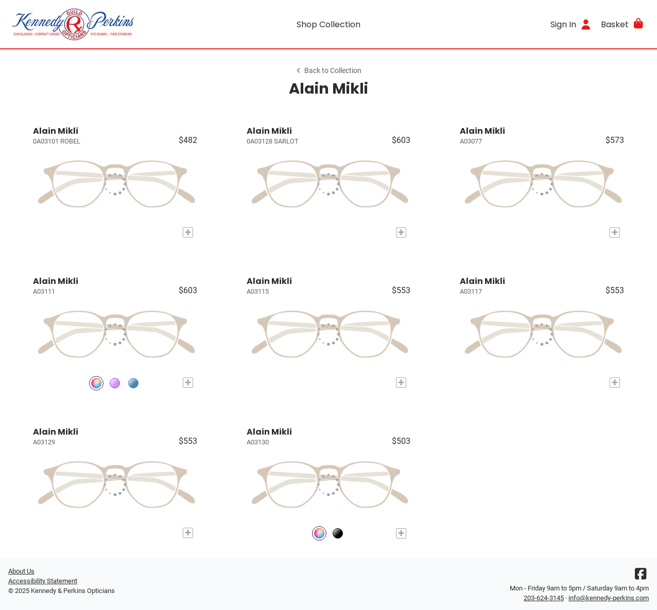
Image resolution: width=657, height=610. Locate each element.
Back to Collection (328, 70)
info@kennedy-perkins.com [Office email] (608, 598)
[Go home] (88, 24)
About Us (21, 571)
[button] (623, 24)
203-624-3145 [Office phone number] (544, 598)
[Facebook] (640, 576)
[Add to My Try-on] (188, 232)
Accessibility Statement (42, 581)
